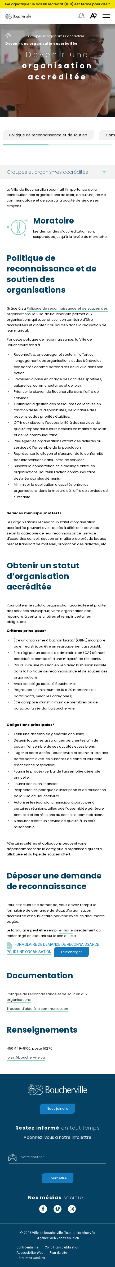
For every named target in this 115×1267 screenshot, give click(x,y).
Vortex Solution (67, 1238)
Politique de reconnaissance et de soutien (48, 135)
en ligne (66, 930)
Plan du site (58, 1253)
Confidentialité (27, 1247)
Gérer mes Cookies (30, 1258)
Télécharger (71, 951)
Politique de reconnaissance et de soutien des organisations (57, 311)
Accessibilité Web (29, 1253)
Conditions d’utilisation (62, 1247)
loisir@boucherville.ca (26, 1057)
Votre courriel (33, 1156)
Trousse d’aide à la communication (37, 1008)
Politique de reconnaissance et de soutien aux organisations (47, 997)
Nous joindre (57, 1108)
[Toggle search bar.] (81, 16)
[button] (106, 16)
